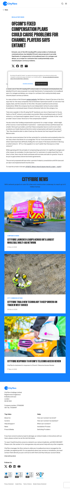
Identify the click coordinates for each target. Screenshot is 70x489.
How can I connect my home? (46, 418)
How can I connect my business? (47, 421)
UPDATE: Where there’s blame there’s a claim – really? (43, 166)
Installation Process (43, 426)
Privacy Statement (9, 484)
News (6, 426)
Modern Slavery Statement (39, 484)
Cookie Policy (18, 484)
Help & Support (9, 423)
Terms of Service (27, 484)
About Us (7, 418)
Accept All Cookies (41, 83)
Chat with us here (10, 456)
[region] (35, 79)
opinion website (31, 99)
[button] (62, 4)
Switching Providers (43, 429)
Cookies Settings (28, 83)
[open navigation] (66, 4)
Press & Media (9, 429)
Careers (7, 421)
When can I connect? (44, 423)
